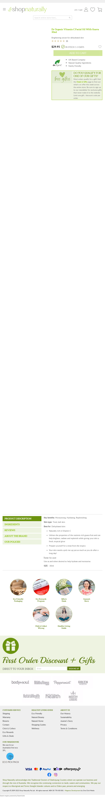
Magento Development (73, 790)
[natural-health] (31, 695)
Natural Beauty (38, 717)
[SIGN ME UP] (74, 668)
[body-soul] (20, 682)
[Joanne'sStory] (87, 587)
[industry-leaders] (73, 695)
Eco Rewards (8, 732)
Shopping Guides (39, 724)
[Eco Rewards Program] (41, 587)
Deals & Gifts (82, 82)
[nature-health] (52, 695)
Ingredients (12, 524)
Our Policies (12, 541)
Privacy (63, 724)
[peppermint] (62, 682)
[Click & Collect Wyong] (41, 614)
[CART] (99, 9)
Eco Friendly (37, 713)
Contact (6, 724)
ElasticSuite (21, 796)
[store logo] (27, 10)
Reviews (10, 530)
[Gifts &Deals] (64, 587)
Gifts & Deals (8, 736)
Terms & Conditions (68, 728)
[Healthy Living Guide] (64, 614)
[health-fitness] (41, 682)
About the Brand (16, 536)
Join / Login (78, 10)
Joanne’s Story (66, 721)
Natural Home (37, 721)
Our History (65, 713)
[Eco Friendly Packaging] (18, 587)
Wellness (35, 728)
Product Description (18, 518)
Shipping (6, 713)
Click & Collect (9, 728)
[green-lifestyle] (83, 682)
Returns (6, 721)
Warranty (6, 717)
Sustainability (66, 717)
